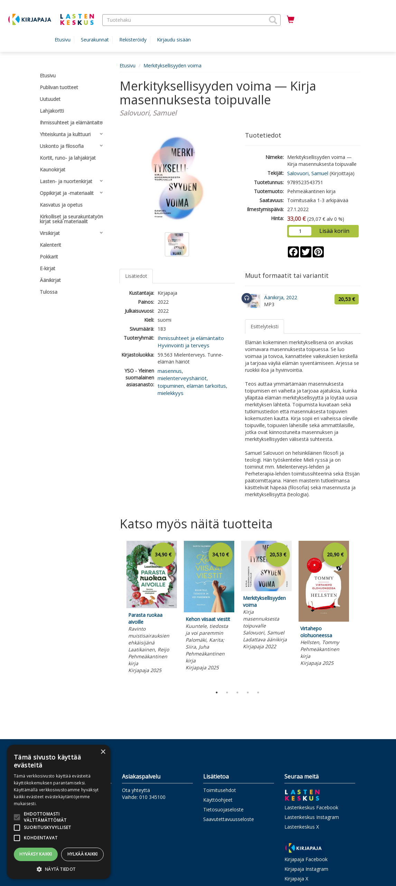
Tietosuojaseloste (223, 809)
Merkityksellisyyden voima (172, 65)
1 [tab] (216, 692)
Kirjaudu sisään (174, 39)
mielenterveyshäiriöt (182, 378)
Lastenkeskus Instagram (311, 817)
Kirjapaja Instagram (306, 869)
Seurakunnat (95, 39)
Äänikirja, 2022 (280, 297)
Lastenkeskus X (301, 826)
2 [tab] (227, 692)
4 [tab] (247, 692)
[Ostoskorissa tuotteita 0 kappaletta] (290, 20)
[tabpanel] (151, 608)
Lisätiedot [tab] (136, 276)
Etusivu (62, 39)
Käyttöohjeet (218, 800)
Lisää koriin (334, 231)
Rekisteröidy (133, 39)
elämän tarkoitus (206, 385)
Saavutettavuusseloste (228, 819)
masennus (170, 370)
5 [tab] (258, 692)
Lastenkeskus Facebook (311, 807)
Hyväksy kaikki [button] (35, 854)
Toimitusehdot (219, 790)
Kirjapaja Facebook (306, 859)
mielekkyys (170, 392)
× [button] (102, 752)
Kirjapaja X (296, 878)
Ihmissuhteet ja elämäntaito (191, 337)
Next (356, 612)
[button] (273, 20)
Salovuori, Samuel (307, 173)
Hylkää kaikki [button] (82, 854)
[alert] (59, 812)
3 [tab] (237, 692)
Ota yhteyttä (136, 790)
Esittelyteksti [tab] (265, 326)
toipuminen (171, 385)
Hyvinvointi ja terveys (183, 345)
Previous (117, 612)
